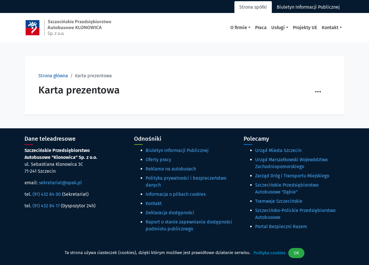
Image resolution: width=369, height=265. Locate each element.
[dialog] (184, 253)
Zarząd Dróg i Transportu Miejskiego (292, 175)
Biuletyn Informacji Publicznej (177, 150)
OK (296, 253)
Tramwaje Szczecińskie (278, 201)
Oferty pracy (158, 159)
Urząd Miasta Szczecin (278, 150)
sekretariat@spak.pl (60, 182)
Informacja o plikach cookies (176, 194)
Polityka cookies (269, 252)
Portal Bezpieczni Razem (281, 226)
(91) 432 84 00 (47, 194)
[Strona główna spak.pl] (68, 28)
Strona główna (53, 75)
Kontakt (154, 203)
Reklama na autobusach (171, 169)
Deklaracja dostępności (170, 212)
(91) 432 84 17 (46, 205)
